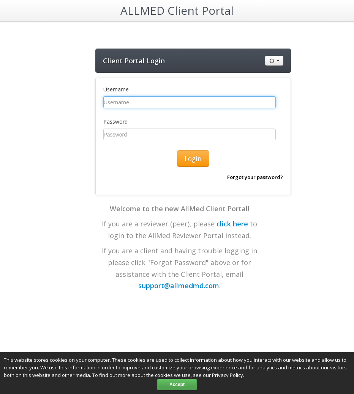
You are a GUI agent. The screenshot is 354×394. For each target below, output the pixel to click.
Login (193, 158)
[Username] (189, 102)
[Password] (189, 134)
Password (115, 121)
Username (116, 89)
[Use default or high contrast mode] (274, 61)
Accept (177, 384)
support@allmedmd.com (178, 285)
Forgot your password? (255, 177)
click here (232, 223)
